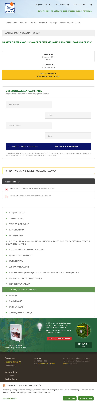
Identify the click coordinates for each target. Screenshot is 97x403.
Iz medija (13, 274)
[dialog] (48, 392)
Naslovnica (12, 22)
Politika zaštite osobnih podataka (27, 228)
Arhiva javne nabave (19, 246)
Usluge (33, 22)
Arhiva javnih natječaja (20, 291)
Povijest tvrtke (17, 191)
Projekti (43, 22)
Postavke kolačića (9, 398)
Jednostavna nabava (19, 263)
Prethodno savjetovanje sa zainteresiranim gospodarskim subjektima (44, 251)
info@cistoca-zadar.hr (46, 342)
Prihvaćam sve (86, 398)
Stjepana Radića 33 (13, 341)
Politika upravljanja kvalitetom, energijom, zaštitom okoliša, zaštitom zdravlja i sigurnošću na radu (48, 221)
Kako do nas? (60, 4)
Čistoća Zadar (10, 7)
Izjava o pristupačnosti (21, 234)
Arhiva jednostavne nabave (22, 268)
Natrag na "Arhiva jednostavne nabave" (32, 149)
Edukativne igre (83, 324)
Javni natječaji (16, 286)
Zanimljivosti (15, 280)
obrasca (66, 342)
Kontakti (78, 4)
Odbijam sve (70, 398)
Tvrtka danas (16, 197)
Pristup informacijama (70, 22)
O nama (23, 22)
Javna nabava (16, 240)
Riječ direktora (16, 209)
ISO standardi (16, 214)
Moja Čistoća (42, 4)
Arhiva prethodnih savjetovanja (25, 257)
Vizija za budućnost (19, 203)
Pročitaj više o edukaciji (59, 317)
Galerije (53, 22)
